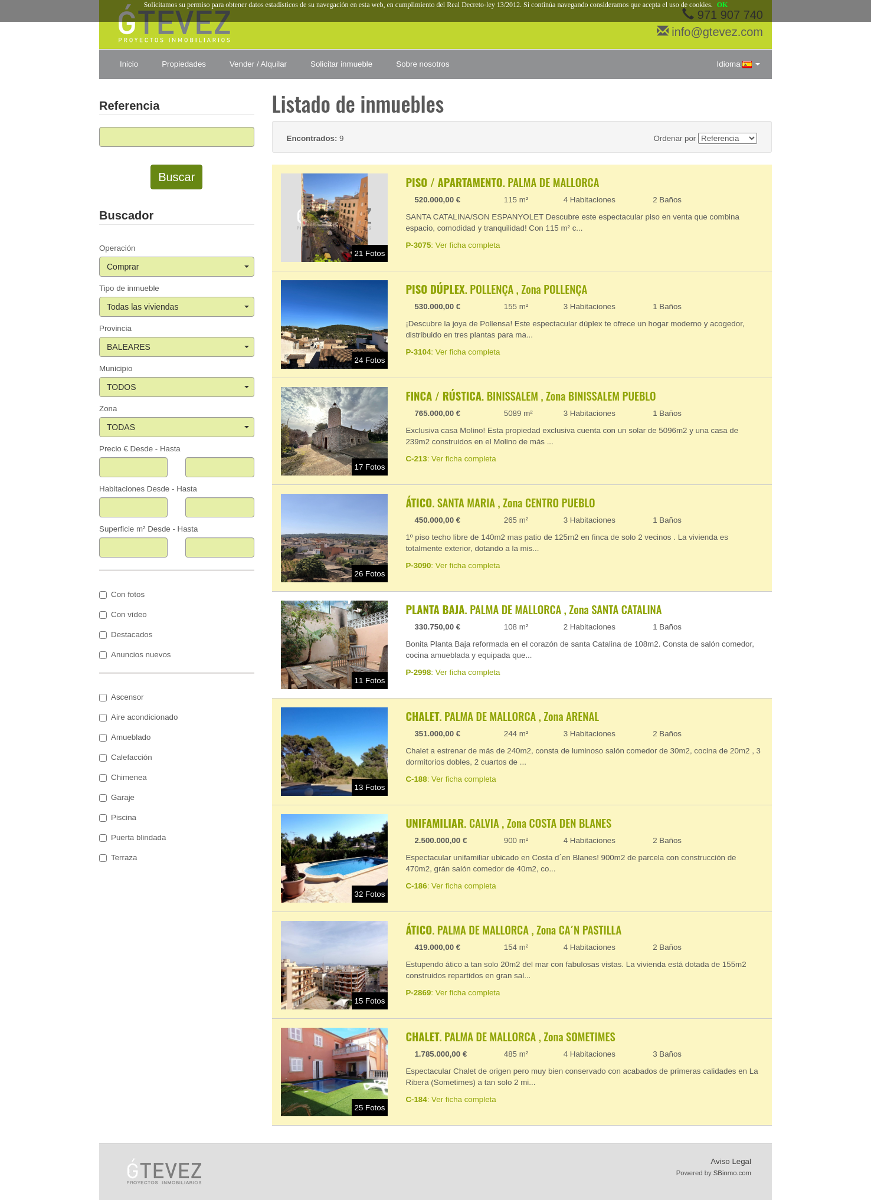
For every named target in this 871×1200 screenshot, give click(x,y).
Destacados (125, 634)
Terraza (118, 857)
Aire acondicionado (138, 717)
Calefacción (125, 757)
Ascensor (121, 697)
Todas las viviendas (178, 307)
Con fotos (122, 594)
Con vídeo (123, 614)
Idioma (738, 64)
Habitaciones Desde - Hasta (148, 488)
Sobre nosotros (422, 64)
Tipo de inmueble (129, 288)
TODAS (178, 427)
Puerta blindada (132, 837)
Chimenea (123, 777)
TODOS (178, 387)
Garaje (117, 797)
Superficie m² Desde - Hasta (148, 528)
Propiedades (184, 64)
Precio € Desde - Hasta (140, 448)
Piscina (117, 817)
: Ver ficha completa (452, 245)
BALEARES (178, 347)
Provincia (115, 328)
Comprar (178, 266)
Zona (108, 408)
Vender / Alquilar (258, 64)
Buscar (176, 177)
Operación (117, 248)
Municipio (115, 368)
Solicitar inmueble (341, 64)
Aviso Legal (730, 1161)
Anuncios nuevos (135, 654)
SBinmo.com (732, 1172)
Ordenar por (674, 138)
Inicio (129, 64)
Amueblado (124, 737)
